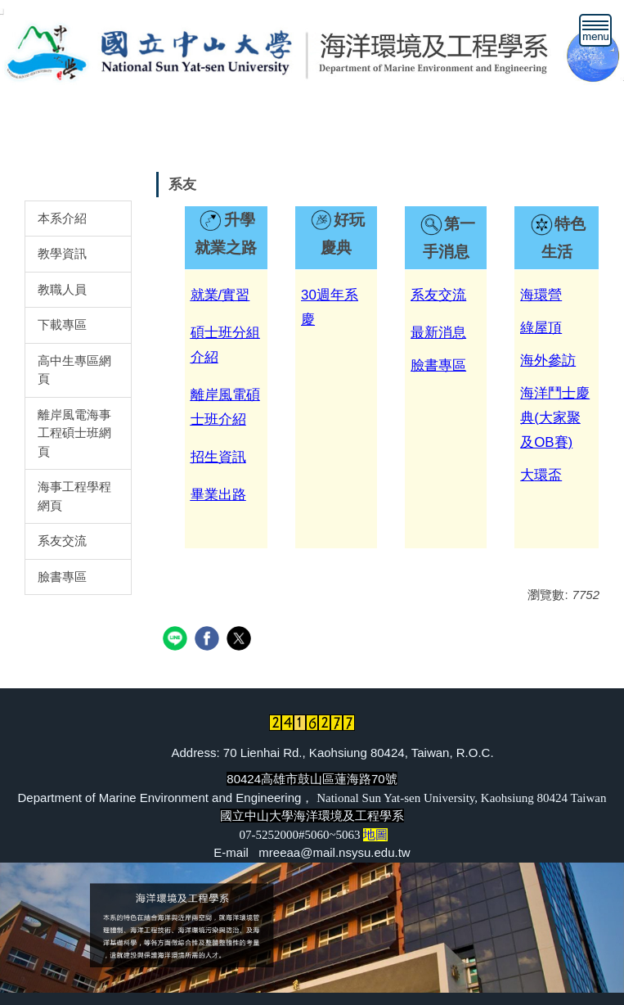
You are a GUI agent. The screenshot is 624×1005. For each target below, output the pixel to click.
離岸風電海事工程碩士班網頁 (74, 433)
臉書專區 (62, 577)
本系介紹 (62, 218)
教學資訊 (62, 253)
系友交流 (62, 541)
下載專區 (62, 324)
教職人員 (62, 289)
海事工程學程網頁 (74, 496)
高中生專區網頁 (74, 370)
